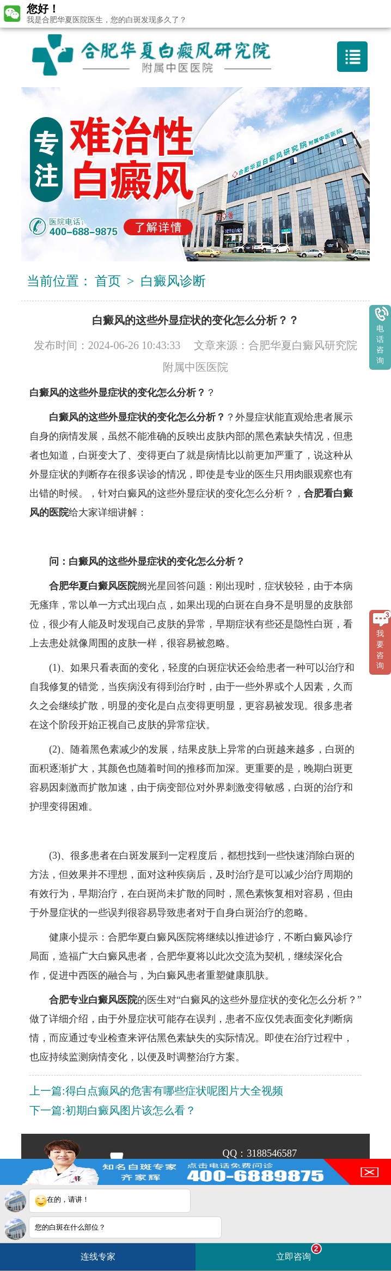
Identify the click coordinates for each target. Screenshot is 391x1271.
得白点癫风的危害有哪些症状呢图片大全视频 (174, 1091)
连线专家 (98, 1256)
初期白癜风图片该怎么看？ (130, 1110)
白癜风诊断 (173, 281)
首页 (108, 281)
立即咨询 (299, 1252)
